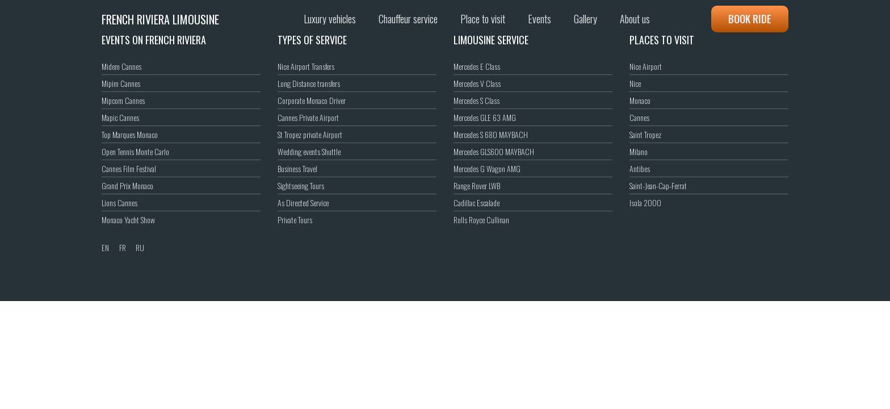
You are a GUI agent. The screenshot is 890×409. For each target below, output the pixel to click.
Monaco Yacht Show (128, 220)
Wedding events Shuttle (309, 151)
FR (122, 247)
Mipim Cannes (121, 83)
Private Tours (295, 220)
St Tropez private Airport (310, 134)
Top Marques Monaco (130, 134)
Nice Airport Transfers (306, 66)
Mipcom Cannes (123, 100)
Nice (635, 83)
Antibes (639, 168)
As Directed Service (303, 202)
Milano (638, 151)
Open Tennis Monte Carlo (135, 151)
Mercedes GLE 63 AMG (485, 117)
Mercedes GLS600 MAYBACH (494, 151)
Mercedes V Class (477, 83)
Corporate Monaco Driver (312, 100)
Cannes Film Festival (129, 168)
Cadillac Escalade (476, 202)
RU (140, 247)
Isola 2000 (645, 202)
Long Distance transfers (309, 83)
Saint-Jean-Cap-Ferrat (658, 185)
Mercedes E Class (477, 66)
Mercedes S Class (476, 100)
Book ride (749, 18)
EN (105, 247)
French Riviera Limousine (160, 19)
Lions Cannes (119, 202)
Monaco (639, 100)
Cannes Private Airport (308, 117)
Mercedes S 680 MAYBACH (491, 134)
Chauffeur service (408, 18)
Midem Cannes (121, 66)
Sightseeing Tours (301, 185)
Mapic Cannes (120, 117)
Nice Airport (645, 66)
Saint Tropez (645, 134)
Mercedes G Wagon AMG (487, 168)
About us (635, 18)
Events (539, 18)
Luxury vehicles (330, 18)
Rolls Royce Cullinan (481, 220)
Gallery (585, 18)
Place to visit (482, 18)
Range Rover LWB (477, 185)
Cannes (639, 117)
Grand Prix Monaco (127, 185)
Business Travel (297, 168)
